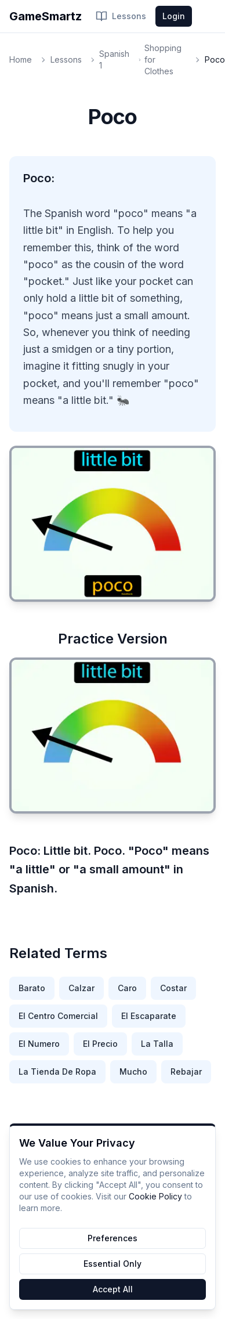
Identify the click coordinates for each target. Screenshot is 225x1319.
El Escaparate (148, 1016)
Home (20, 59)
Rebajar (186, 1071)
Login (173, 16)
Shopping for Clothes (163, 59)
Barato (32, 988)
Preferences (112, 1238)
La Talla (157, 1044)
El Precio (100, 1044)
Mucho (133, 1071)
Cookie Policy (155, 1196)
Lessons (121, 16)
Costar (173, 988)
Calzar (81, 988)
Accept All (113, 1289)
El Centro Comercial (58, 1016)
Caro (127, 988)
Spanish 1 (114, 59)
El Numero (39, 1044)
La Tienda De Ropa (57, 1071)
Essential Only (112, 1264)
